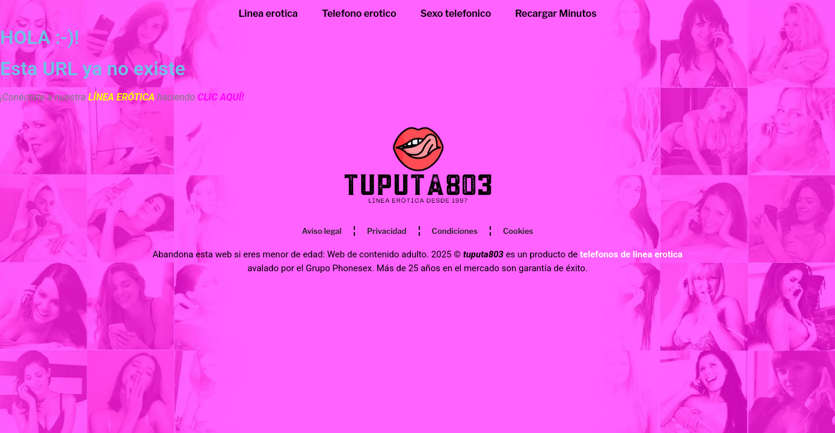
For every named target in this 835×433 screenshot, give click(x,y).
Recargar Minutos (555, 13)
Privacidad (387, 231)
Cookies (518, 231)
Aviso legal (322, 231)
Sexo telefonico (456, 13)
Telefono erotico (359, 13)
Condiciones (455, 231)
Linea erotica (268, 13)
